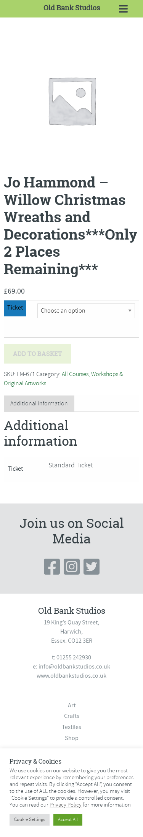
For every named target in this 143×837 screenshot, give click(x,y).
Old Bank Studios (71, 8)
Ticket (15, 307)
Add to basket (37, 353)
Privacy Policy (66, 804)
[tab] (39, 403)
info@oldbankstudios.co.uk (74, 666)
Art (72, 705)
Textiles (71, 727)
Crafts (71, 716)
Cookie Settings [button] (29, 819)
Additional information (39, 403)
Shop (72, 738)
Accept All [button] (68, 819)
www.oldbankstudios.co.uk (71, 676)
